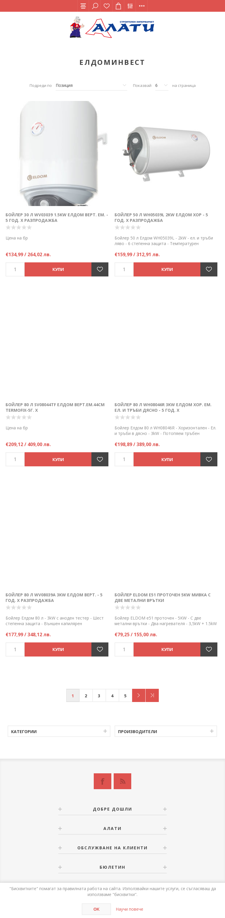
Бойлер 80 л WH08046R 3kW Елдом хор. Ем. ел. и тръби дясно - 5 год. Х (163, 407)
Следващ (138, 695)
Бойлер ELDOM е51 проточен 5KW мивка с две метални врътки (163, 597)
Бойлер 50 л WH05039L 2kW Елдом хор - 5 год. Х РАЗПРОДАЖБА (161, 217)
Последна (152, 695)
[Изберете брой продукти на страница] (161, 85)
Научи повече (129, 909)
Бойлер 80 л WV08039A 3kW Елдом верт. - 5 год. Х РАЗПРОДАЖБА (54, 597)
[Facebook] (102, 781)
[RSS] (122, 781)
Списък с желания (106, 6)
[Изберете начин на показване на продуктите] (91, 85)
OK (96, 909)
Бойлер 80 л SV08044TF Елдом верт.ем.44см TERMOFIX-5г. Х (55, 407)
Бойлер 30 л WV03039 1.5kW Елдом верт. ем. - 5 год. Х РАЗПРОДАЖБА (57, 217)
